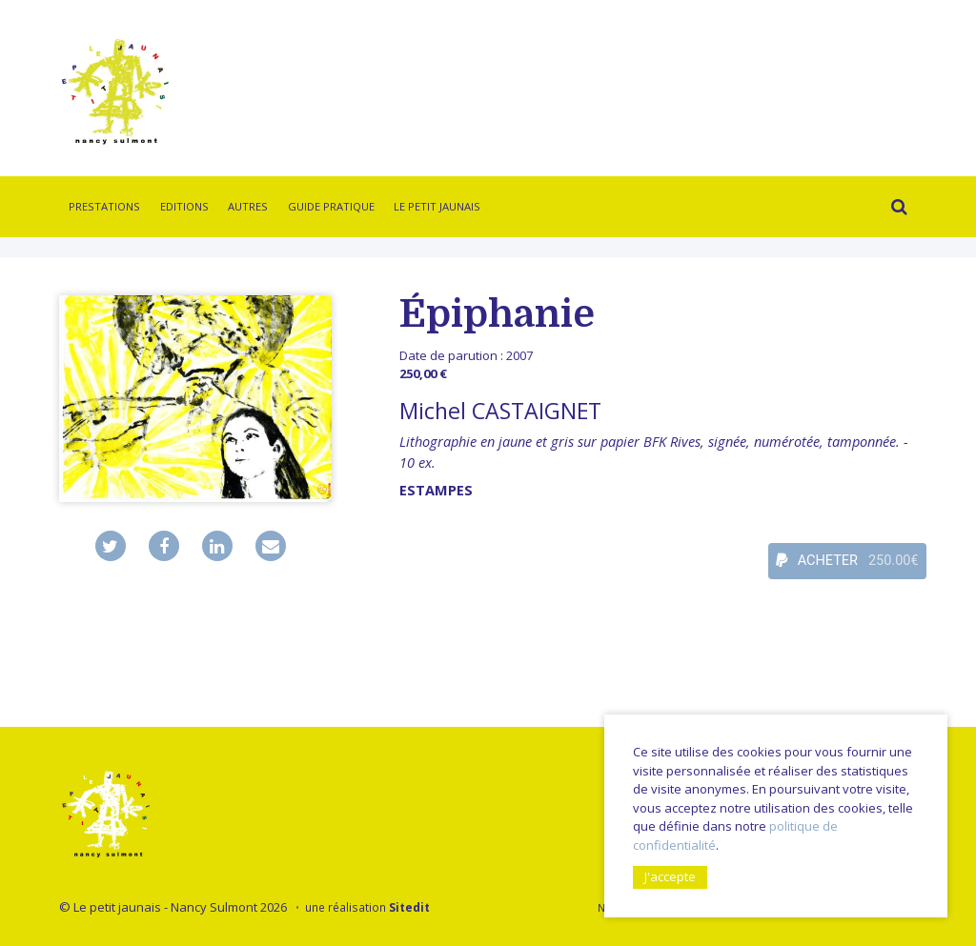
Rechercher (894, 209)
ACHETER (847, 561)
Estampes (436, 490)
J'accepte (670, 876)
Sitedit (409, 907)
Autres (248, 206)
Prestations (104, 206)
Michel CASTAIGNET (500, 410)
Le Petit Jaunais (437, 206)
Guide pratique (331, 206)
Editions (184, 206)
